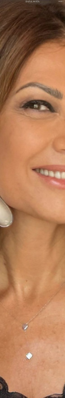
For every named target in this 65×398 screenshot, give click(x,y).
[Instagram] (58, 1)
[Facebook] (61, 1)
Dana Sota (32, 1)
